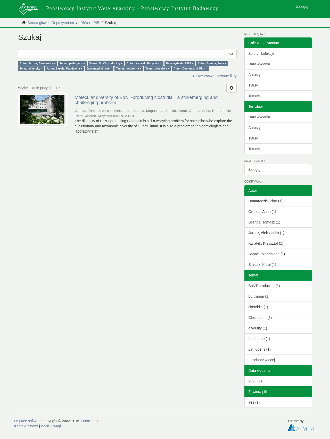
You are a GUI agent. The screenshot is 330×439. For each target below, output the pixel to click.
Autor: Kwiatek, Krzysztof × (144, 63)
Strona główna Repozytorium (51, 23)
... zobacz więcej (262, 360)
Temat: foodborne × (128, 68)
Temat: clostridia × (157, 68)
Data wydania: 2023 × (179, 63)
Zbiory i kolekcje (261, 53)
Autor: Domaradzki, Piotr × (191, 68)
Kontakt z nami (26, 426)
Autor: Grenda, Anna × (211, 63)
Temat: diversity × (31, 68)
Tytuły (253, 85)
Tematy (254, 96)
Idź (230, 53)
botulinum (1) (259, 296)
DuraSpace (90, 421)
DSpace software (28, 421)
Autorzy (255, 75)
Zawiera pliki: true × (99, 68)
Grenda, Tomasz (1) (264, 222)
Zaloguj (254, 169)
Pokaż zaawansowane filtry (215, 76)
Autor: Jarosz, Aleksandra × (37, 63)
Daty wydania (259, 64)
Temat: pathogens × (72, 63)
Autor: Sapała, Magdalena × (64, 68)
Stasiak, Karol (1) (262, 265)
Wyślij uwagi (51, 426)
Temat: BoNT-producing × (105, 63)
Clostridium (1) (260, 317)
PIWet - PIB (89, 23)
